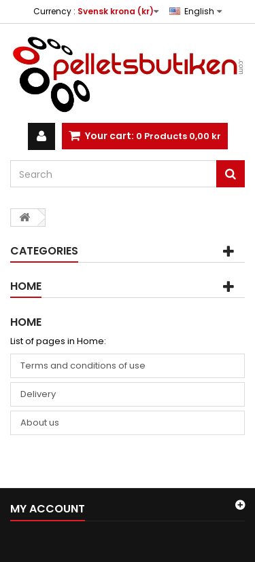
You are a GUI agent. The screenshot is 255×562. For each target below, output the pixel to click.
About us (39, 422)
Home (25, 286)
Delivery (38, 394)
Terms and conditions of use (83, 365)
